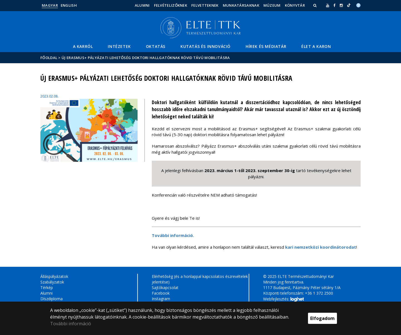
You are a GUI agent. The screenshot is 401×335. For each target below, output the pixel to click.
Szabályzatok (52, 282)
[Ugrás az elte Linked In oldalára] (349, 5)
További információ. (173, 235)
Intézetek (119, 46)
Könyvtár (295, 5)
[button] (315, 5)
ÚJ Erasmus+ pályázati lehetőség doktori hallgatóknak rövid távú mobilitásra (146, 57)
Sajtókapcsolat (165, 287)
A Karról (83, 46)
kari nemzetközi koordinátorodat (320, 247)
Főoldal (49, 57)
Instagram (161, 298)
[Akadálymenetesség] (358, 4)
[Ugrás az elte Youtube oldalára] (327, 5)
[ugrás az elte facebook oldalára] (334, 5)
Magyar (50, 5)
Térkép (46, 287)
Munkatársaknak (241, 5)
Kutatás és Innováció (205, 46)
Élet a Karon (316, 46)
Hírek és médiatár (266, 46)
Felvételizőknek (170, 5)
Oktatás (155, 46)
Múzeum (272, 5)
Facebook (161, 293)
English (69, 5)
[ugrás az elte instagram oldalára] (341, 5)
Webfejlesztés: (283, 299)
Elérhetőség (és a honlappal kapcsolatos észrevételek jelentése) (200, 279)
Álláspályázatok (54, 276)
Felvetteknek (205, 5)
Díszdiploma (51, 298)
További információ (70, 324)
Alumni (142, 5)
